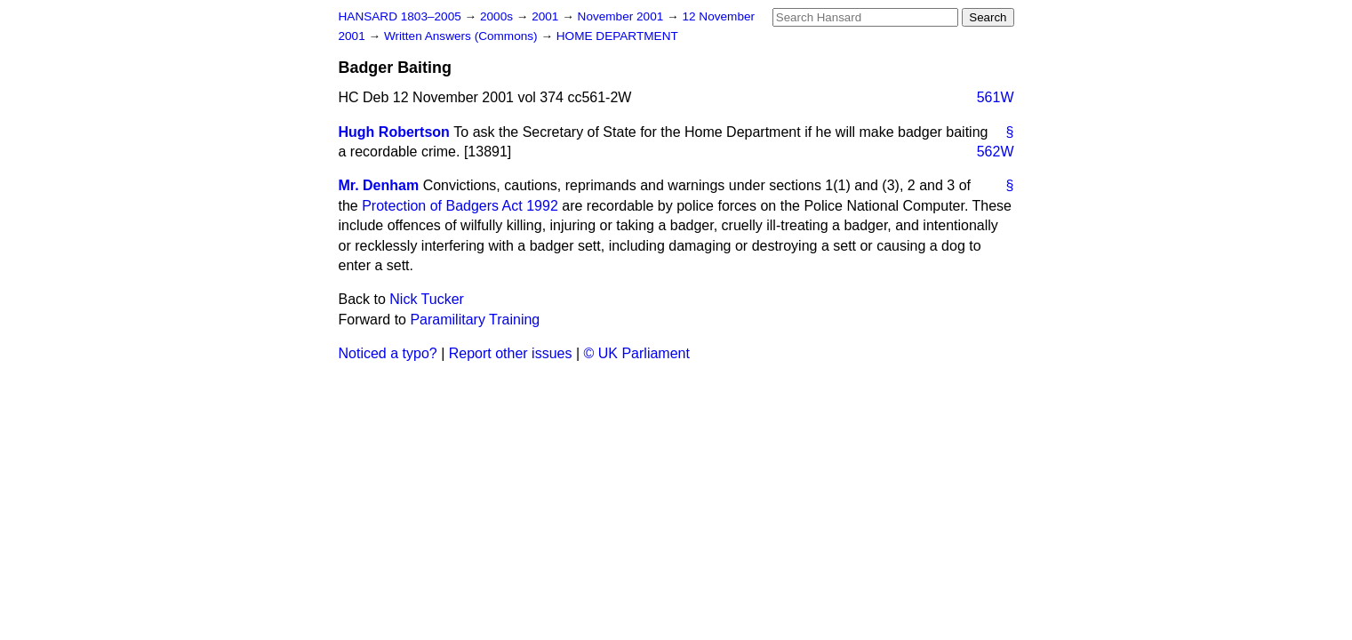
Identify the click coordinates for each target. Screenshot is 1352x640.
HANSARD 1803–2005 (400, 16)
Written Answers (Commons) (462, 36)
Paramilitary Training (475, 319)
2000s (498, 16)
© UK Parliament (637, 353)
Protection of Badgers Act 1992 (460, 205)
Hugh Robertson (394, 132)
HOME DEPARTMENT (617, 36)
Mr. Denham (379, 185)
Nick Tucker (426, 299)
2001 (547, 16)
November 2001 (623, 16)
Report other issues (510, 353)
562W (995, 151)
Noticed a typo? (388, 353)
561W (995, 97)
